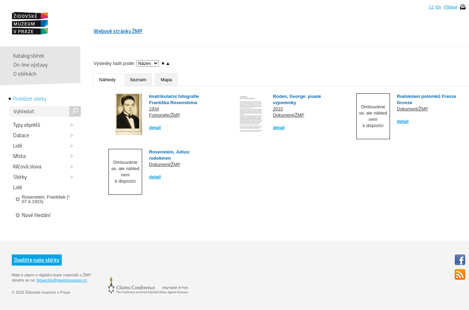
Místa (43, 156)
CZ (431, 7)
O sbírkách (24, 74)
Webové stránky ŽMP (118, 31)
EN (438, 7)
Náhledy (107, 79)
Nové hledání (33, 215)
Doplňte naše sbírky (36, 260)
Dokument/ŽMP (288, 115)
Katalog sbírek (28, 56)
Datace (43, 135)
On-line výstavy (30, 65)
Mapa (166, 79)
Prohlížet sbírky (29, 99)
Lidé (43, 146)
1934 (154, 108)
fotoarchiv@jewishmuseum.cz (61, 280)
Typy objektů (43, 125)
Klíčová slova (43, 167)
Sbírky (43, 177)
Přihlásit (450, 7)
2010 (278, 108)
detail (155, 127)
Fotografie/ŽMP (164, 115)
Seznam (138, 79)
